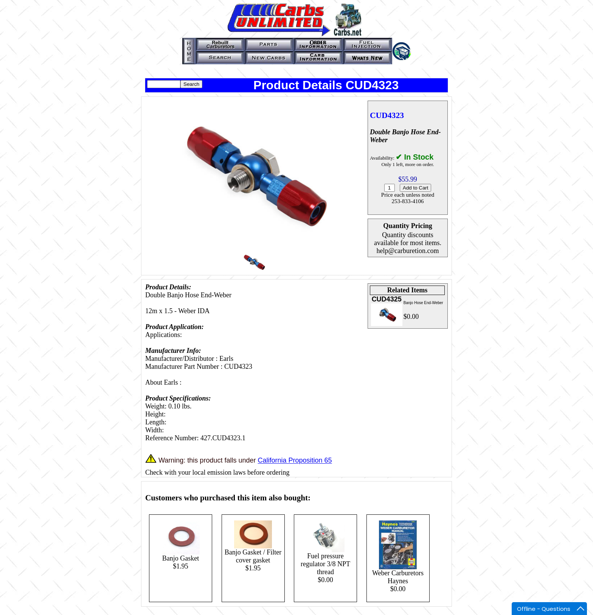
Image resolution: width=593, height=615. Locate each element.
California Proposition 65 (295, 460)
